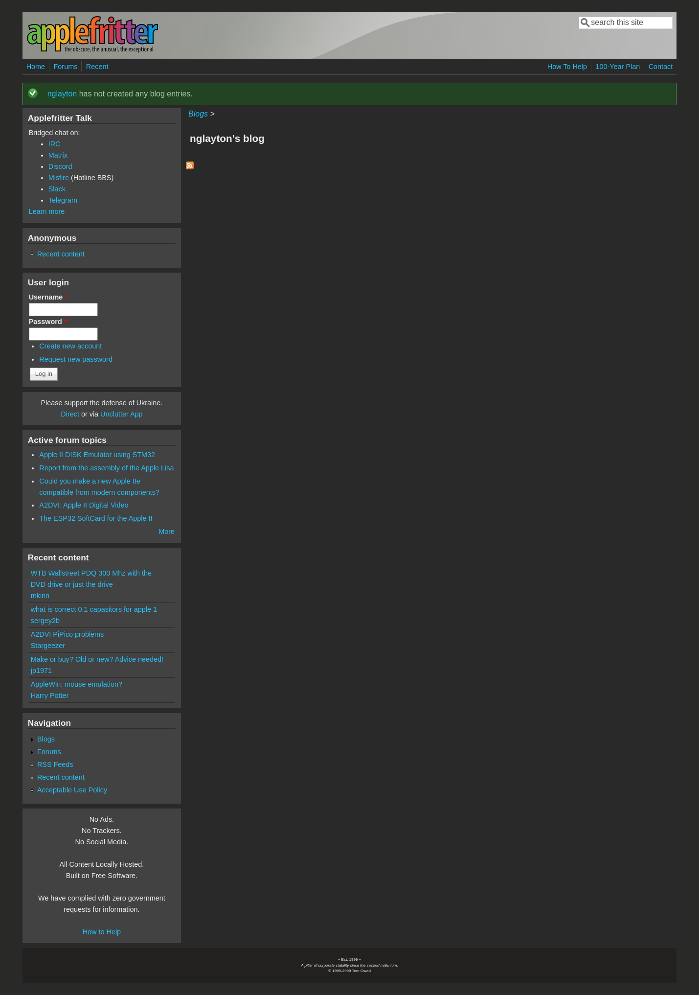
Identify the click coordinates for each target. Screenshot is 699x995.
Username (48, 297)
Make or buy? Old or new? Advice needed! (97, 659)
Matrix (58, 155)
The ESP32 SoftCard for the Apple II (95, 518)
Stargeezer (48, 645)
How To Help (567, 66)
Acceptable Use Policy (72, 790)
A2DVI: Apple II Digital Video (83, 505)
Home (35, 66)
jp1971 (41, 670)
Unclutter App (121, 414)
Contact (661, 66)
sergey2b (45, 621)
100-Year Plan (618, 66)
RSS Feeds (55, 764)
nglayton (62, 94)
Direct (70, 414)
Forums (66, 66)
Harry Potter (50, 695)
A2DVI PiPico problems (67, 634)
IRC (54, 144)
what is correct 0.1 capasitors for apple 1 (94, 609)
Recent (97, 66)
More (166, 531)
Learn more (47, 211)
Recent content (61, 254)
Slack (57, 189)
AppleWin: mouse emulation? (76, 684)
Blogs (198, 114)
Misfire (58, 178)
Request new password (76, 359)
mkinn (40, 596)
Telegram (62, 200)
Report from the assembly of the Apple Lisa (106, 468)
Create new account (70, 346)
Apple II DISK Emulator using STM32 (97, 455)
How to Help (102, 932)
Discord (60, 166)
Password (48, 321)
